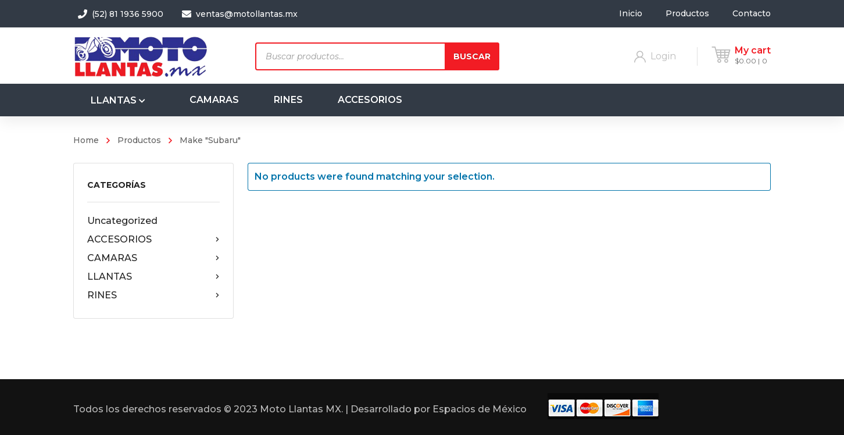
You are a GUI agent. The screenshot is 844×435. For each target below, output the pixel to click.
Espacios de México (479, 409)
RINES (153, 295)
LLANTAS (153, 277)
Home (86, 140)
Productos (139, 140)
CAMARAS (153, 258)
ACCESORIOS (153, 239)
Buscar (472, 56)
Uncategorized (122, 220)
